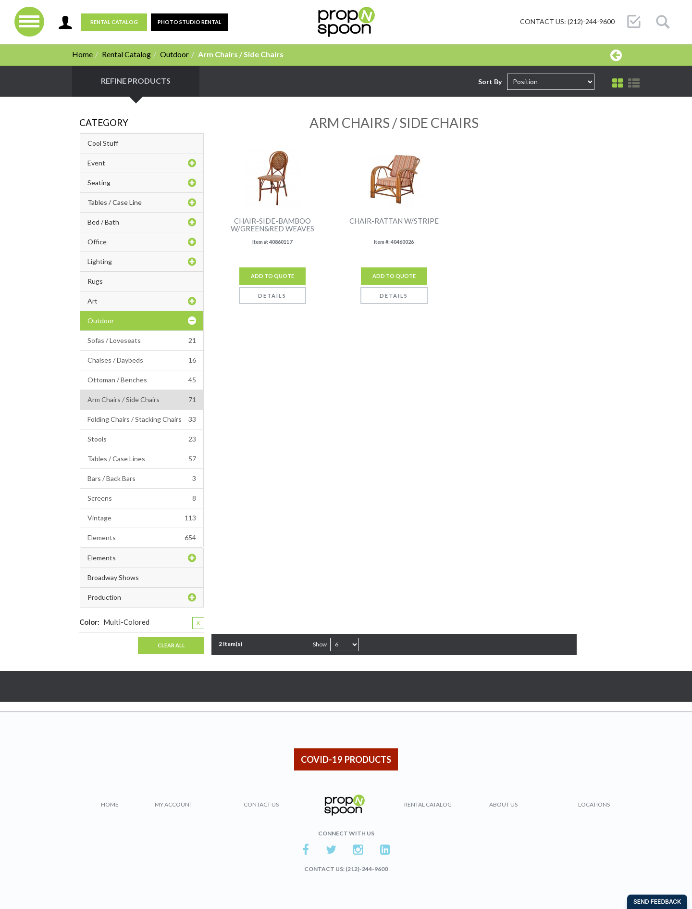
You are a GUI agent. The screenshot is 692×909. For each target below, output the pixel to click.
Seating (141, 183)
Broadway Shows (113, 577)
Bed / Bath (141, 222)
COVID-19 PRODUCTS (346, 759)
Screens (141, 498)
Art (141, 301)
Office (141, 242)
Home (82, 54)
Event (141, 163)
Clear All (171, 645)
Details (272, 295)
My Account (174, 804)
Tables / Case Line (141, 202)
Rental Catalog (114, 22)
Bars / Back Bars (141, 478)
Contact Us (261, 804)
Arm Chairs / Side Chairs (141, 399)
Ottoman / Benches (141, 380)
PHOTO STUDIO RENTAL (190, 22)
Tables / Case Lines (141, 459)
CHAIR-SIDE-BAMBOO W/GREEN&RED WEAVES (272, 225)
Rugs (95, 281)
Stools (141, 439)
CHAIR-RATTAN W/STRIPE (394, 221)
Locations (594, 804)
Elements (141, 538)
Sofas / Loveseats (141, 340)
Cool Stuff (102, 143)
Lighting (141, 261)
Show (320, 644)
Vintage (141, 518)
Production (141, 597)
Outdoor (174, 54)
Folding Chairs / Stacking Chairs (141, 419)
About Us (503, 804)
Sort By (490, 81)
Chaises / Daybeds (141, 360)
